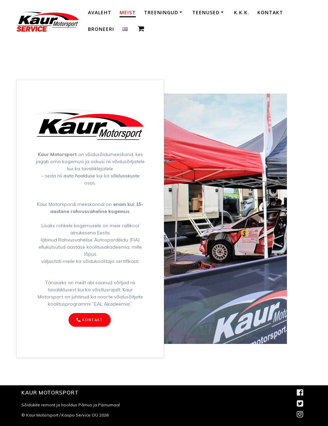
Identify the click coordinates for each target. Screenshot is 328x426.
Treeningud (161, 12)
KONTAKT (89, 320)
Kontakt (270, 12)
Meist (128, 12)
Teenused (206, 12)
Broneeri (101, 29)
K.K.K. (241, 12)
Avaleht (99, 12)
